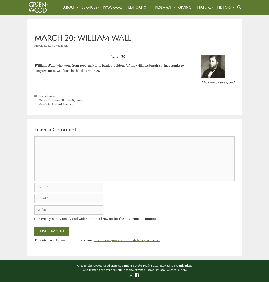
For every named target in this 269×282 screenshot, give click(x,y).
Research (165, 7)
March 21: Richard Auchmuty (57, 104)
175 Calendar (47, 96)
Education (140, 7)
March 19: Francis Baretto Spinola (60, 100)
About (71, 7)
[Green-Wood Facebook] (137, 276)
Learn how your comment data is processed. (127, 240)
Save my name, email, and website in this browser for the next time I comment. (98, 219)
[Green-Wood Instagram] (131, 276)
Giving (186, 7)
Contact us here (176, 270)
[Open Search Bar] (239, 7)
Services (91, 7)
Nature (206, 7)
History (226, 7)
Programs (114, 7)
